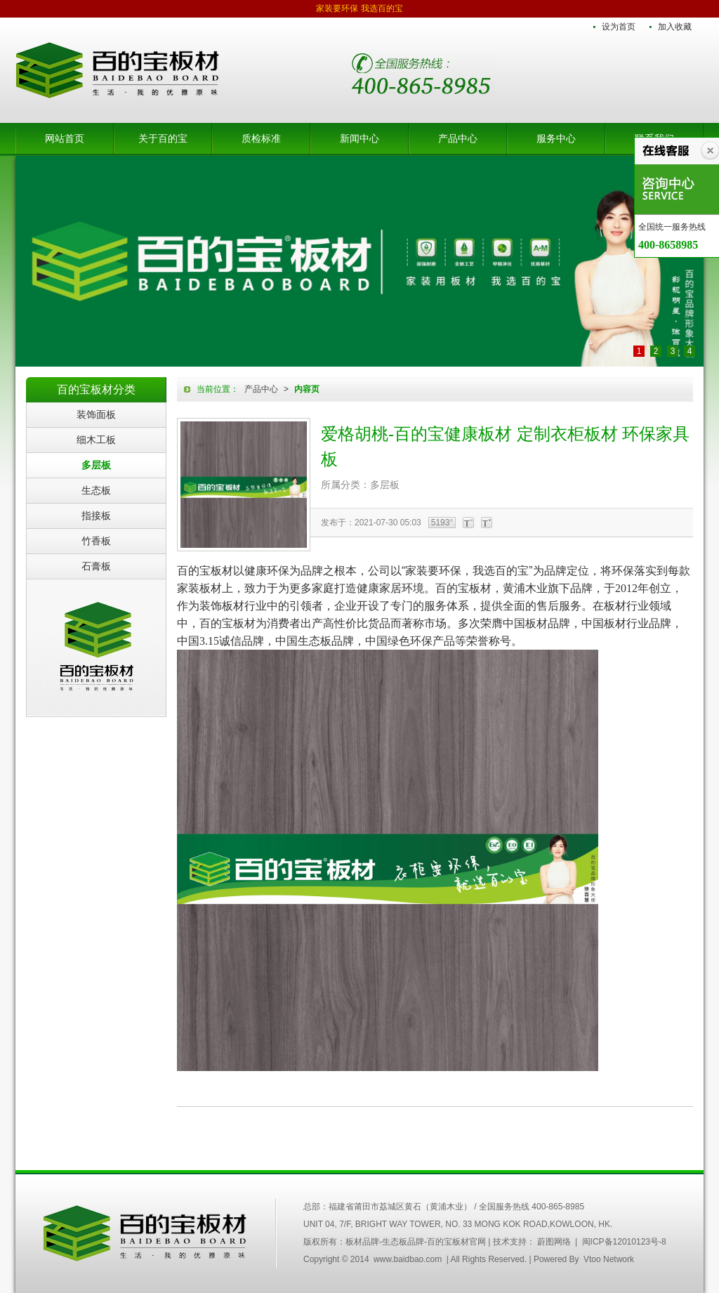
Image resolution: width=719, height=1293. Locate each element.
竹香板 (96, 540)
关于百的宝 (162, 138)
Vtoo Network (608, 1259)
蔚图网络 (554, 1242)
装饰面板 (96, 414)
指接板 (96, 515)
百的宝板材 (96, 647)
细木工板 (96, 439)
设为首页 (618, 27)
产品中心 (457, 138)
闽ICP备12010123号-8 (624, 1242)
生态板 (96, 490)
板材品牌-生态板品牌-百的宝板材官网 (117, 70)
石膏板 (96, 566)
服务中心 (556, 138)
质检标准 (261, 138)
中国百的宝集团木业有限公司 (145, 1233)
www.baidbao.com (408, 1259)
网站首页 (64, 138)
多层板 (96, 465)
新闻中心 (359, 138)
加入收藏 (675, 27)
